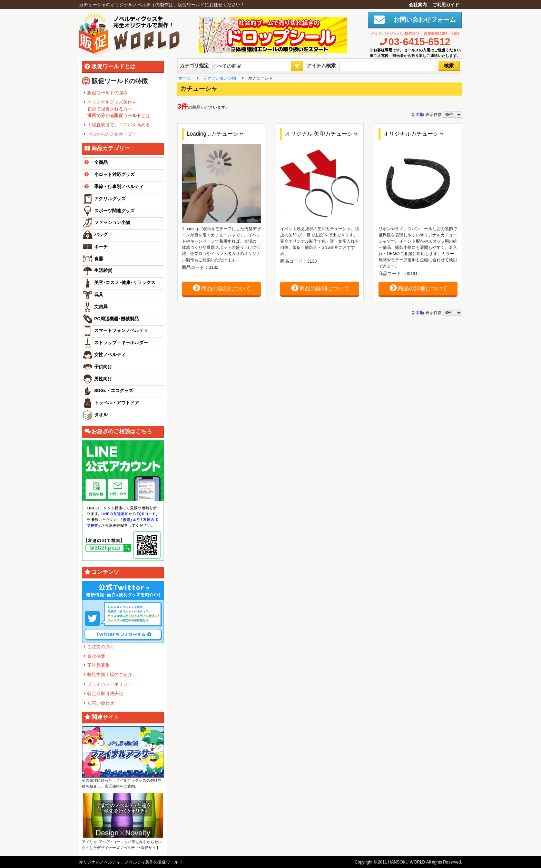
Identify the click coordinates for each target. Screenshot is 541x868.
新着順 (418, 114)
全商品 (95, 163)
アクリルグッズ (110, 198)
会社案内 (418, 4)
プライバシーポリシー (109, 684)
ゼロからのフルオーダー (112, 134)
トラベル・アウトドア (116, 402)
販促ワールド (170, 862)
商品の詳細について (221, 288)
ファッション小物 (112, 222)
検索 (449, 65)
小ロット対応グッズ (108, 175)
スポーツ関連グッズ (114, 210)
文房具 (101, 306)
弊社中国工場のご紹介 (109, 674)
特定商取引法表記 (105, 693)
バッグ (101, 234)
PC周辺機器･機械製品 (116, 318)
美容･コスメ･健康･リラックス (124, 282)
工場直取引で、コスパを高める (118, 124)
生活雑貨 (103, 270)
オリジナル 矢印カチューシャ (321, 134)
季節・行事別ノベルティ (113, 187)
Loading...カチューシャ (215, 134)
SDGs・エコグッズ (113, 390)
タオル (101, 414)
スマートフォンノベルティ (121, 330)
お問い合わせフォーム (421, 19)
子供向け (103, 366)
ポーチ (101, 246)
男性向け (103, 378)
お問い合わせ (100, 702)
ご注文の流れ (100, 646)
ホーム (185, 78)
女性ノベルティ (110, 354)
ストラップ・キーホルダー (121, 342)
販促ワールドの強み (107, 92)
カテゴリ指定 (194, 65)
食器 (98, 258)
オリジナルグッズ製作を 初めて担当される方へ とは (118, 108)
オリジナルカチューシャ (413, 134)
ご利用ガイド (445, 4)
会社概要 (96, 656)
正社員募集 (98, 665)
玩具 (98, 294)
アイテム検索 (321, 65)
